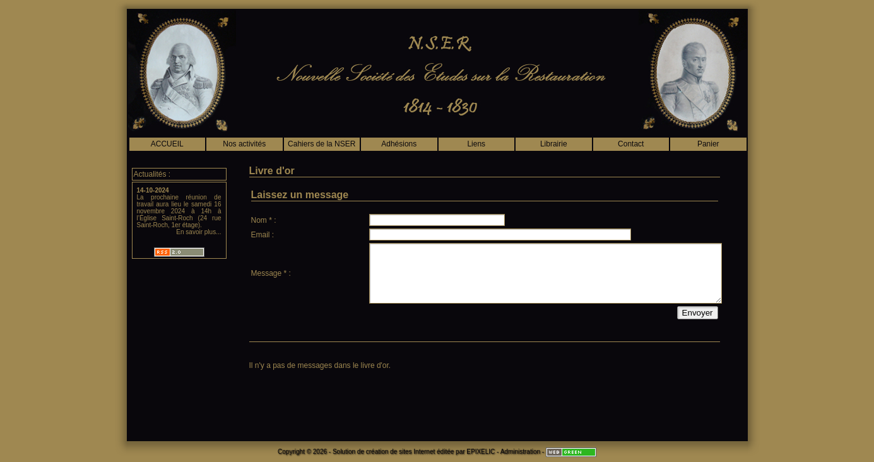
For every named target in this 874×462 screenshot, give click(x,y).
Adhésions (398, 143)
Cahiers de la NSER (321, 143)
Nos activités (244, 143)
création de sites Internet (400, 451)
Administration (520, 451)
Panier (708, 143)
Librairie (553, 143)
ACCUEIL (167, 143)
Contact (631, 143)
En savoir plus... (198, 231)
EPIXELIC (480, 451)
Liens (476, 143)
